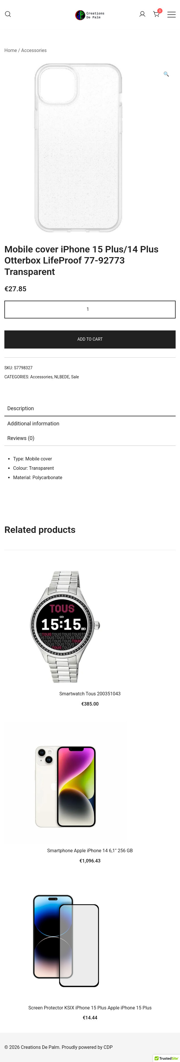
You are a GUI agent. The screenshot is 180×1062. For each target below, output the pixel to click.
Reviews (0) (20, 438)
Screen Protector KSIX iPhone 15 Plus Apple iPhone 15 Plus (89, 1008)
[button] (166, 74)
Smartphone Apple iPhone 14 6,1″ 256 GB (90, 850)
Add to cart (90, 339)
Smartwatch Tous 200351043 (90, 694)
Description (20, 408)
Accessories (34, 50)
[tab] (90, 408)
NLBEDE (61, 377)
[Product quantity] (90, 309)
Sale (75, 377)
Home (10, 50)
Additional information (33, 423)
